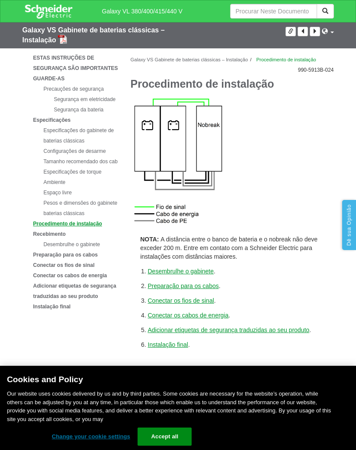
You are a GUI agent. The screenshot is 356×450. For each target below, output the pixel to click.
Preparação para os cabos (65, 255)
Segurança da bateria (79, 110)
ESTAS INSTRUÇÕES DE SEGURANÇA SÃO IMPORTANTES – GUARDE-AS (77, 68)
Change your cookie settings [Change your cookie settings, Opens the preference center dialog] (91, 436)
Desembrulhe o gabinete (72, 244)
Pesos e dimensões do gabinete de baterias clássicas (84, 208)
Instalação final (52, 307)
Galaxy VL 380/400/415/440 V (142, 11)
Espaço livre (58, 193)
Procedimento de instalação (67, 224)
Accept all (165, 436)
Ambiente (55, 182)
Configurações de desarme (75, 151)
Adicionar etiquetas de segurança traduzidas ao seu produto (74, 291)
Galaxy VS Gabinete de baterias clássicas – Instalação (189, 59)
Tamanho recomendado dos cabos (83, 161)
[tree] (70, 182)
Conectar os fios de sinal (64, 265)
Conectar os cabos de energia (70, 276)
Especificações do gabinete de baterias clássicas (79, 135)
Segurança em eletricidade (85, 99)
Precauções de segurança (74, 89)
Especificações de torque (73, 172)
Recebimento (49, 234)
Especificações (52, 120)
